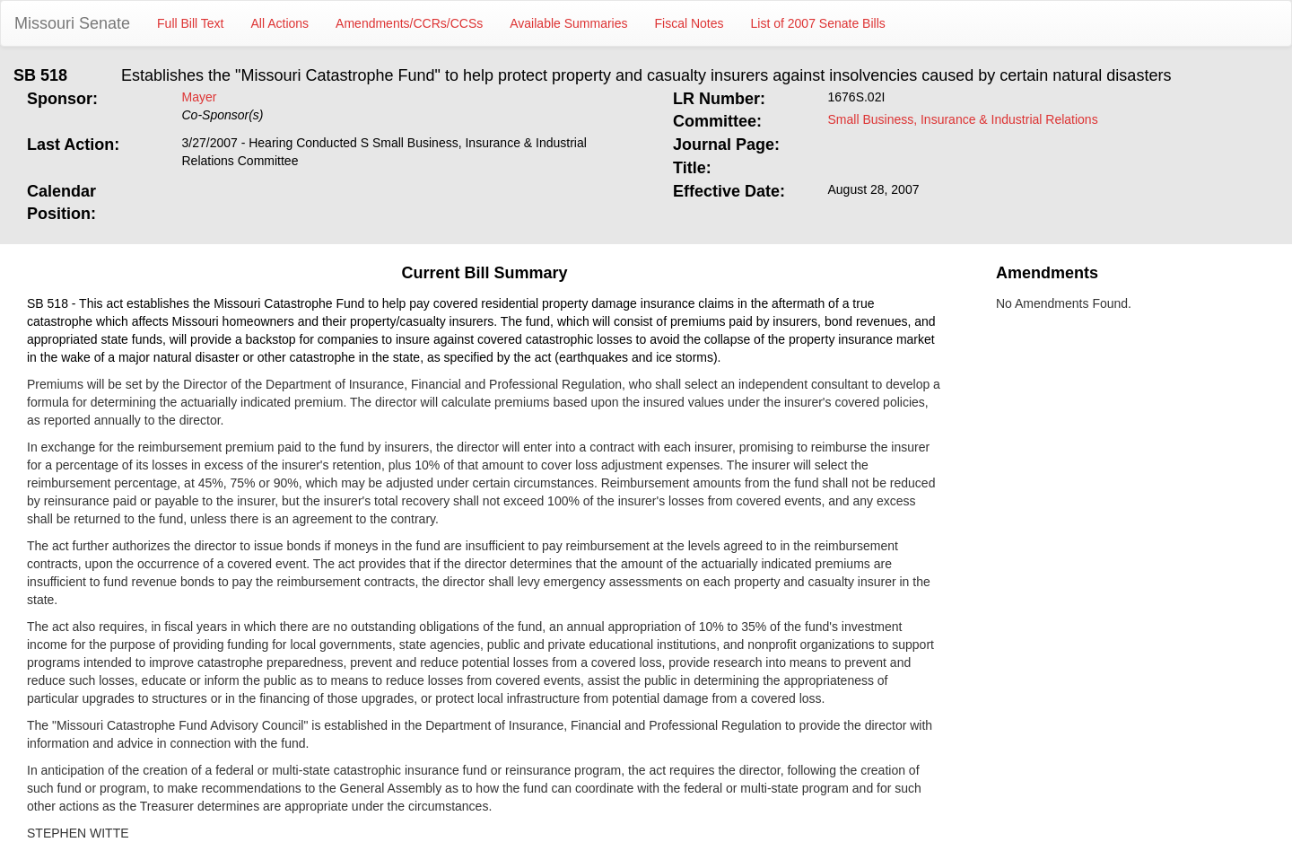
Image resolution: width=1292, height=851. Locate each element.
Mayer (199, 97)
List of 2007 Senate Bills (818, 23)
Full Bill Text (190, 23)
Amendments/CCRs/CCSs (409, 23)
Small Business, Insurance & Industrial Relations (963, 119)
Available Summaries (568, 23)
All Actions (280, 23)
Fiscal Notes (689, 23)
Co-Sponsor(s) (223, 115)
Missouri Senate (72, 23)
